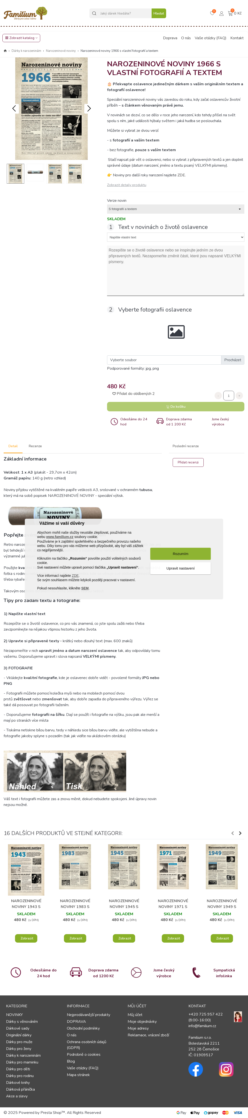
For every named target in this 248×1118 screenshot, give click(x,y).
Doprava (170, 38)
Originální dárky (18, 1035)
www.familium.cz (59, 537)
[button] (89, 109)
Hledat (159, 13)
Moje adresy (138, 1028)
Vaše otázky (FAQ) (210, 38)
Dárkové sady (17, 1028)
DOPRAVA (76, 1021)
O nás (186, 38)
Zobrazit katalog (19, 38)
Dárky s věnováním (22, 1021)
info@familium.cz (202, 1026)
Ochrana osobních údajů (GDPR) (86, 1044)
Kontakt (237, 38)
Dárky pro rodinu (20, 1076)
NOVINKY (14, 1014)
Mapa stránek (78, 1075)
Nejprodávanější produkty (88, 1014)
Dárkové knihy (18, 1082)
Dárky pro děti (18, 1069)
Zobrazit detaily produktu (126, 184)
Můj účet (135, 1014)
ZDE (75, 576)
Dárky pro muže (19, 1042)
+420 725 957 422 (205, 1014)
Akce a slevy (17, 1096)
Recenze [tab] (35, 446)
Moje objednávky (142, 1021)
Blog (71, 1061)
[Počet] (228, 395)
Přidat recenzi (188, 462)
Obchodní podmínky (83, 1028)
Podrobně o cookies (84, 1054)
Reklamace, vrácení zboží (148, 1035)
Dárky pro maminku (22, 1062)
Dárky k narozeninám (23, 1055)
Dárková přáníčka (20, 1089)
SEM (85, 588)
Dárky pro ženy (18, 1048)
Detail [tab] (13, 446)
